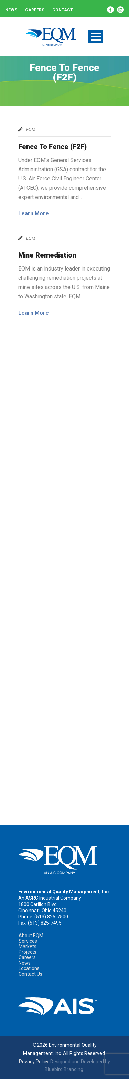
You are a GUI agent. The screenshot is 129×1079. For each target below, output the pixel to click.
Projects (27, 952)
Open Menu (95, 36)
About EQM (31, 935)
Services (28, 941)
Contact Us (30, 974)
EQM (30, 129)
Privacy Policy (33, 1061)
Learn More (33, 213)
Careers (34, 10)
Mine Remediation (47, 255)
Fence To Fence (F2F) (52, 146)
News (11, 10)
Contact (62, 10)
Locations (29, 968)
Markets (27, 946)
